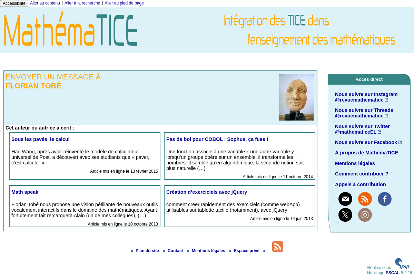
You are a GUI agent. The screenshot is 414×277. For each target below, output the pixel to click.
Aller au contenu (45, 3)
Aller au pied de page (124, 3)
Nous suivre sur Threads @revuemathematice (364, 112)
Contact (173, 250)
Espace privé (244, 250)
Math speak (24, 192)
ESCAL (393, 272)
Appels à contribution (360, 184)
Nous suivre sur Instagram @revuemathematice (366, 97)
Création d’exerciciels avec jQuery (206, 192)
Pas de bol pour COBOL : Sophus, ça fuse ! (217, 139)
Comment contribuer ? (361, 173)
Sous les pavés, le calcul (40, 139)
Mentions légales (355, 163)
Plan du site (145, 250)
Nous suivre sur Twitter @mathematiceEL (362, 129)
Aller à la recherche (82, 3)
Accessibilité (14, 3)
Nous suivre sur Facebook (366, 142)
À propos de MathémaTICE (366, 152)
